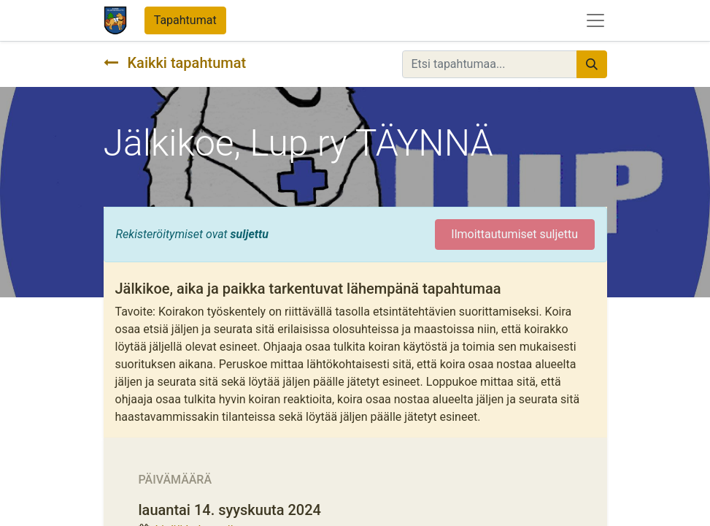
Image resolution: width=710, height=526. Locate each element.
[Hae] (591, 64)
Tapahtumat (185, 20)
